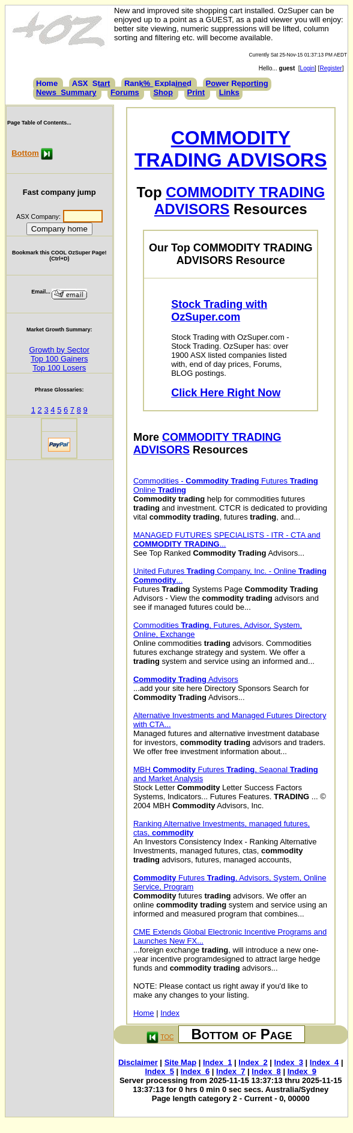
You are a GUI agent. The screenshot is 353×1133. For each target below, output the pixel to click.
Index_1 (217, 1062)
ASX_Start (91, 83)
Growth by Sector (59, 349)
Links (229, 92)
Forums (124, 92)
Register (330, 68)
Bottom (25, 153)
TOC (166, 1036)
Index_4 (324, 1062)
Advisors (185, 679)
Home (47, 83)
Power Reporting (237, 83)
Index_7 (230, 1071)
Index (170, 1013)
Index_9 (302, 1071)
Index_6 (195, 1071)
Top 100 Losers (59, 367)
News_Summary (66, 92)
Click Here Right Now (225, 393)
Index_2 (252, 1062)
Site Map (180, 1062)
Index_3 (288, 1062)
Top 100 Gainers (59, 358)
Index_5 (159, 1071)
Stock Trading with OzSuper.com (219, 310)
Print (196, 92)
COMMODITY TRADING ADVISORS (230, 149)
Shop (163, 92)
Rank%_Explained (158, 83)
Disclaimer (138, 1062)
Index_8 (266, 1071)
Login (307, 68)
